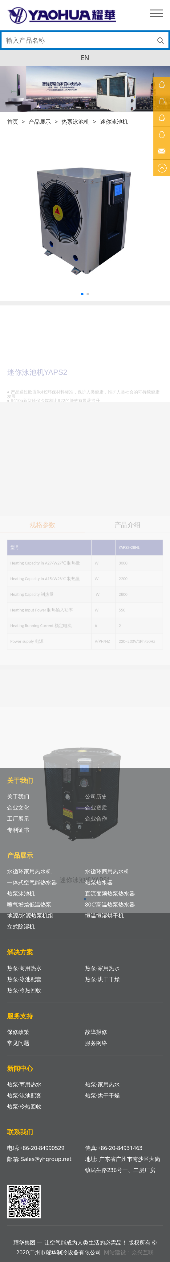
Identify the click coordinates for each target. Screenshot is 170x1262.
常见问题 (18, 1042)
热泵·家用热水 (102, 1084)
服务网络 (96, 1042)
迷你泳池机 (114, 121)
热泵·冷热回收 (24, 990)
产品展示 (40, 121)
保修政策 (18, 1031)
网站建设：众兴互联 (129, 1252)
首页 (12, 121)
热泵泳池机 (75, 121)
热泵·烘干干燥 (102, 979)
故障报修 (96, 1031)
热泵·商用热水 (24, 1084)
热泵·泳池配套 (24, 979)
